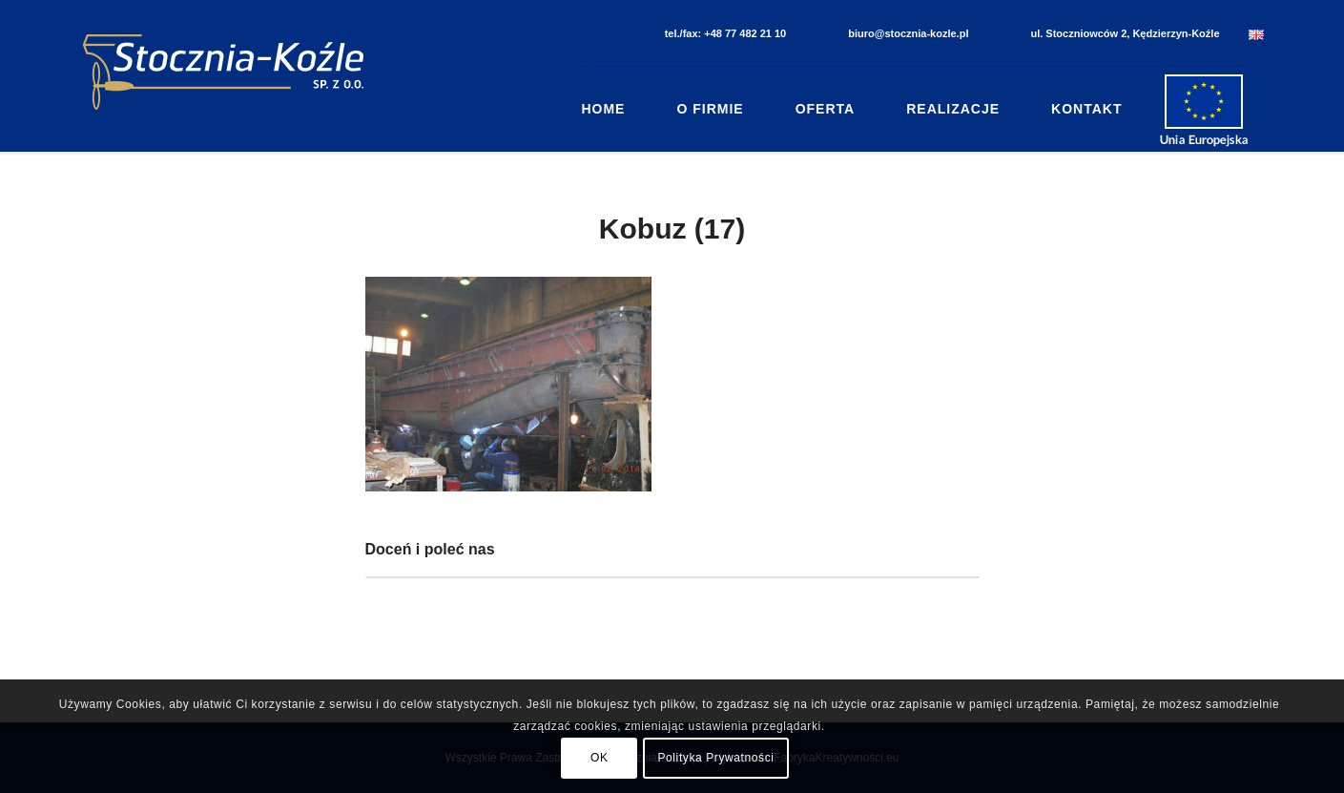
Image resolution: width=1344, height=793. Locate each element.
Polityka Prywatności (715, 757)
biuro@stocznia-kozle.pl (908, 33)
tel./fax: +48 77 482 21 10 (726, 33)
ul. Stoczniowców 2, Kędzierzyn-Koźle (1124, 33)
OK (599, 757)
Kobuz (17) (672, 228)
